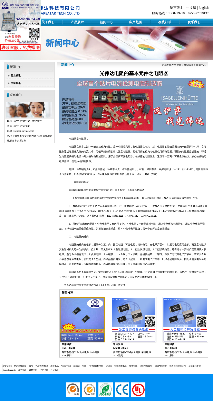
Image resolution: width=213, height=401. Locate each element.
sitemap (76, 366)
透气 (31, 366)
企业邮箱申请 (194, 366)
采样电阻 (33, 370)
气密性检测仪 (42, 366)
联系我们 (194, 22)
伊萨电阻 (44, 370)
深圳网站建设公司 (178, 366)
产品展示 (77, 22)
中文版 (191, 7)
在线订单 (164, 22)
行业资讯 (16, 75)
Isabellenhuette (9, 370)
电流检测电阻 (120, 366)
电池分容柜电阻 (96, 366)
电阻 (84, 366)
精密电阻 (133, 366)
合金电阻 (54, 370)
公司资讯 (16, 83)
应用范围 (135, 22)
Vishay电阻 (66, 366)
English (204, 7)
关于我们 (48, 22)
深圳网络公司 (146, 366)
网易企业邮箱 (20, 366)
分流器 (109, 366)
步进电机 (54, 366)
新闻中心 (106, 22)
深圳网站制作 (161, 366)
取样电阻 (22, 370)
